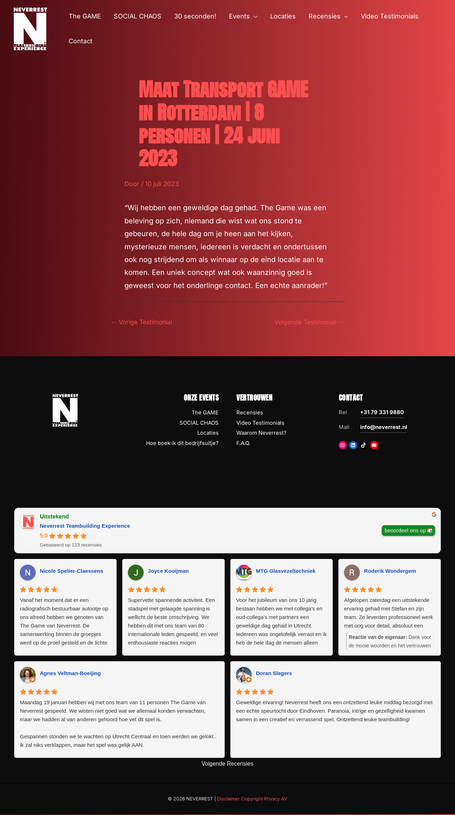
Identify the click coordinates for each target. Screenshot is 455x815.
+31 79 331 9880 (382, 412)
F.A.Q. (243, 443)
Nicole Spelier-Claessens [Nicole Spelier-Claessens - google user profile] (71, 572)
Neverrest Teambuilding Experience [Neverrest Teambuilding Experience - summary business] (85, 526)
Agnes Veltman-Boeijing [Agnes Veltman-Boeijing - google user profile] (70, 674)
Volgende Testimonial (307, 322)
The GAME (205, 412)
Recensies (249, 412)
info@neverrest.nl (383, 427)
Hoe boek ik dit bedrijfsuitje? (182, 443)
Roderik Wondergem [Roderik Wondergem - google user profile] (390, 572)
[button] (253, 16)
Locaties (208, 433)
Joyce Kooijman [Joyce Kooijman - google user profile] (168, 572)
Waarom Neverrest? (261, 433)
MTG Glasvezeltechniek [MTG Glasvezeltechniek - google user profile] (286, 572)
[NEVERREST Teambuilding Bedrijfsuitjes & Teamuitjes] (30, 28)
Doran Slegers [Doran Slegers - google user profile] (274, 674)
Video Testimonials (260, 423)
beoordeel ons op (405, 531)
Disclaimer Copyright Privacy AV (252, 799)
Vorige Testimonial (143, 322)
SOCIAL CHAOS (199, 423)
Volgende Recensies (227, 764)
